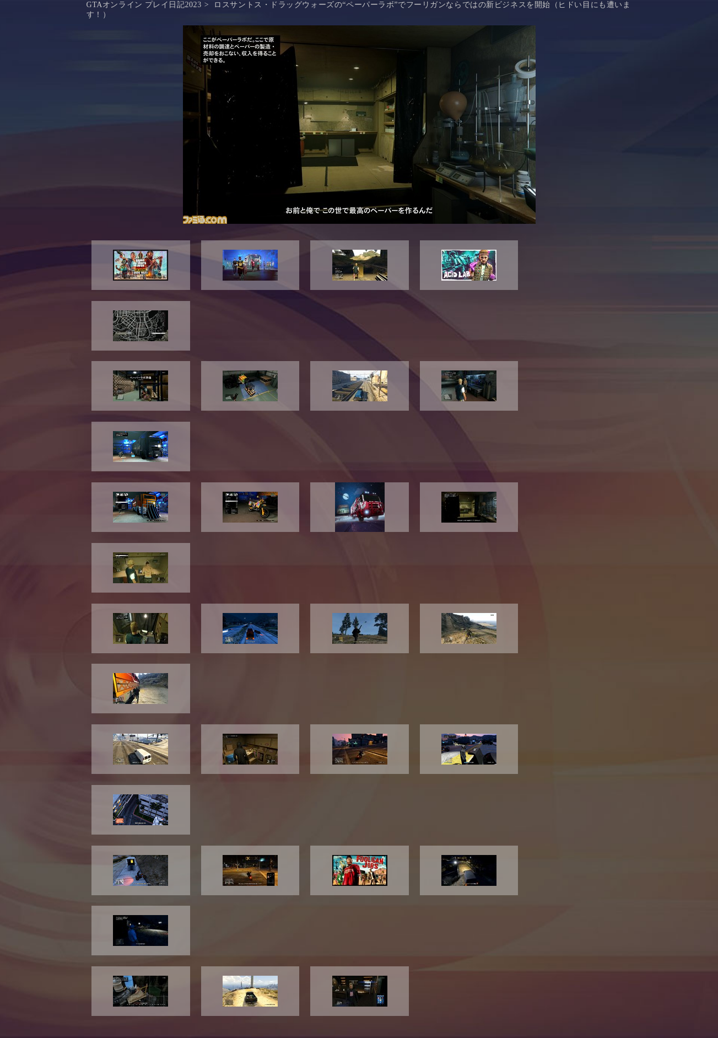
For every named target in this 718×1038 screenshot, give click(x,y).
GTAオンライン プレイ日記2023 (144, 5)
